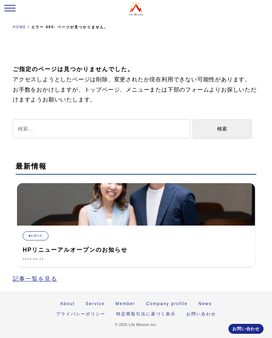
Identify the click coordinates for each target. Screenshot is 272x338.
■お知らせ (35, 235)
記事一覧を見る (35, 279)
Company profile (166, 303)
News (205, 303)
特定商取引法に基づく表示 (146, 313)
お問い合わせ (246, 328)
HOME (19, 27)
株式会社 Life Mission (136, 8)
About (67, 303)
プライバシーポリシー (81, 313)
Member (125, 303)
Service (95, 303)
